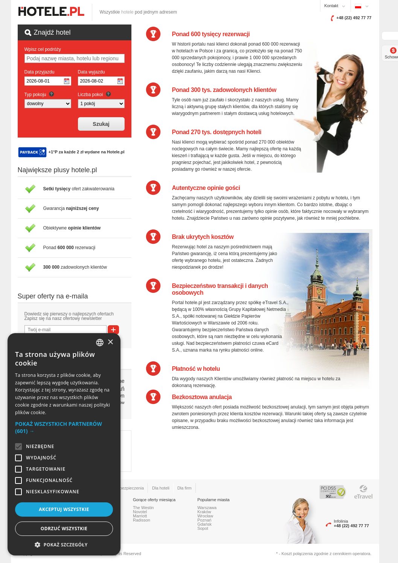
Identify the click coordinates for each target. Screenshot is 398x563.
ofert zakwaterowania (78, 188)
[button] (64, 427)
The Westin (143, 507)
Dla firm (184, 488)
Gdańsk (204, 524)
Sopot (202, 528)
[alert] (64, 444)
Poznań (204, 520)
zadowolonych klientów (75, 267)
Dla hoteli (160, 488)
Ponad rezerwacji (69, 247)
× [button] (110, 342)
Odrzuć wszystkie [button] (64, 528)
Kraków (204, 511)
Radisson (141, 520)
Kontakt (331, 5)
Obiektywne (72, 228)
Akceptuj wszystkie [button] (64, 509)
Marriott (140, 516)
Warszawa (207, 507)
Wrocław (205, 516)
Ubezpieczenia (130, 488)
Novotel (140, 511)
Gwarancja (71, 208)
